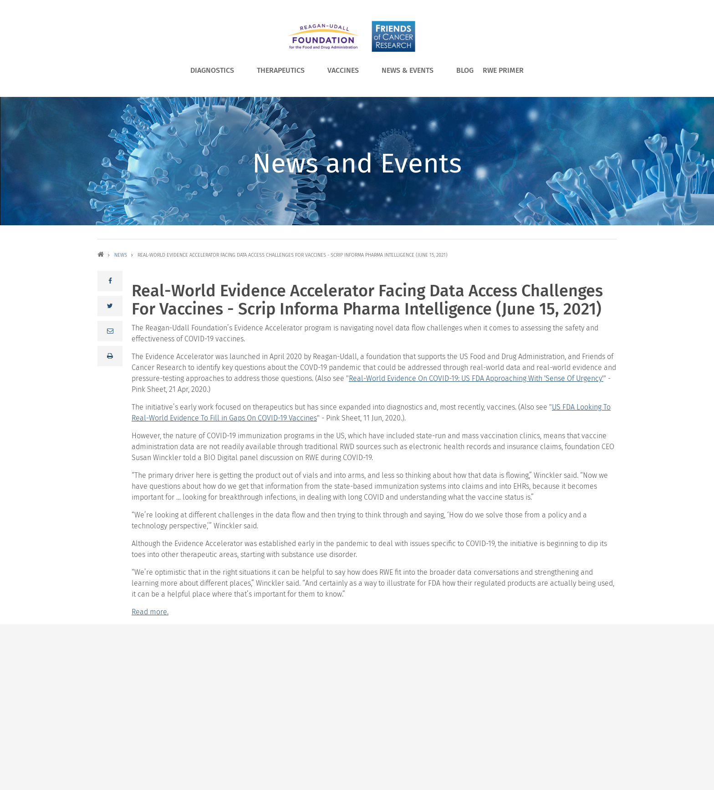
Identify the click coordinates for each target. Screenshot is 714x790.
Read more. (150, 612)
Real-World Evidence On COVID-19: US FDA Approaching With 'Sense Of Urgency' (476, 378)
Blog (465, 70)
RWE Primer (503, 70)
